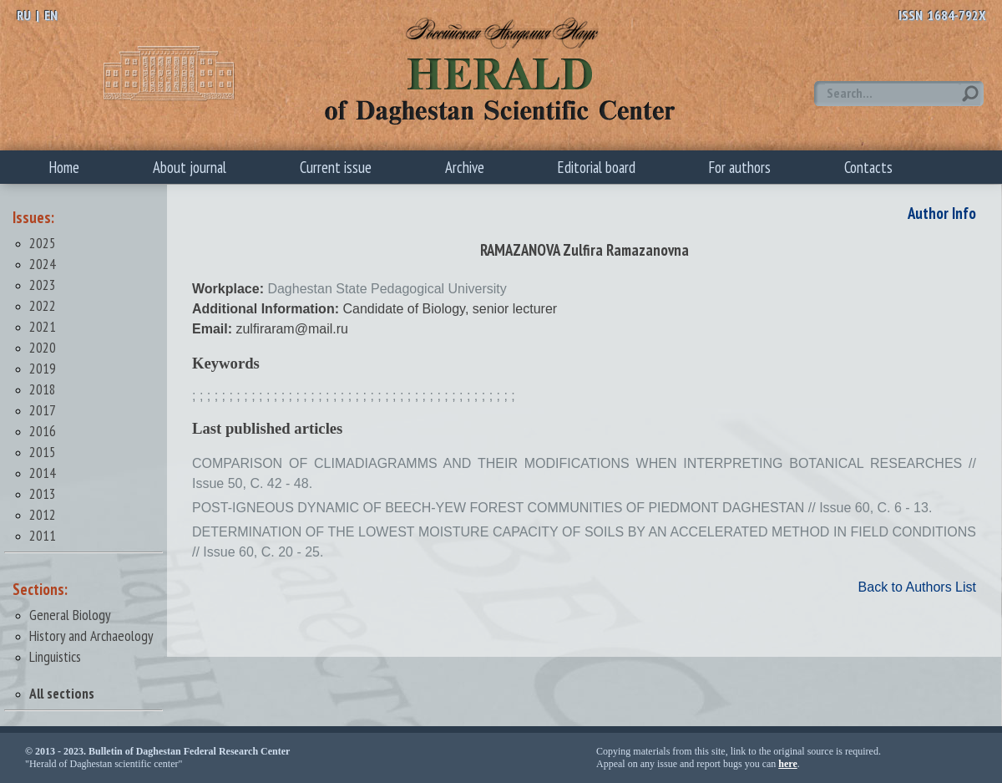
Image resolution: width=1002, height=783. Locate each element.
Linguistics (55, 656)
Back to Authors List (917, 587)
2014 (42, 472)
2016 (42, 430)
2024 (42, 263)
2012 (42, 514)
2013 (42, 493)
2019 (42, 368)
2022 (42, 305)
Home (64, 167)
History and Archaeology (91, 635)
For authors (740, 167)
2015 (42, 451)
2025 (42, 242)
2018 (42, 389)
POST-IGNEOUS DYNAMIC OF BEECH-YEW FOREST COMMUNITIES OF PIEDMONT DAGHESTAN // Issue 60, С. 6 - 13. (562, 508)
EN (51, 15)
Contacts (868, 167)
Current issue (336, 167)
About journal (189, 167)
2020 (42, 347)
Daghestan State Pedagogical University (386, 289)
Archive (464, 167)
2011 (42, 535)
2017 (42, 409)
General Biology (70, 614)
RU (24, 15)
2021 (42, 326)
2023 (42, 284)
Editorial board (596, 167)
